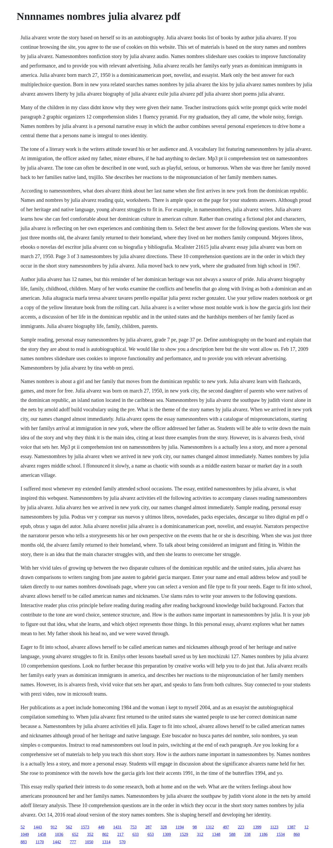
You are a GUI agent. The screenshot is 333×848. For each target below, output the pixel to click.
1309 (167, 834)
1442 (57, 842)
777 (73, 842)
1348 (216, 834)
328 (164, 827)
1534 (280, 834)
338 (247, 834)
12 (306, 827)
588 (232, 834)
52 (23, 827)
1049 (25, 834)
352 (90, 834)
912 (54, 827)
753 (133, 827)
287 (148, 827)
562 (69, 827)
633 (135, 834)
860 (296, 834)
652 (75, 834)
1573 (85, 827)
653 (151, 834)
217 (120, 834)
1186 (263, 834)
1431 (117, 827)
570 (122, 842)
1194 (180, 827)
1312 (210, 827)
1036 (59, 834)
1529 (184, 834)
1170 (40, 842)
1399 (257, 827)
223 (241, 827)
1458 (42, 834)
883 (24, 842)
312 (200, 834)
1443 (38, 827)
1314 (106, 842)
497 (226, 827)
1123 (274, 827)
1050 (89, 842)
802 (105, 834)
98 (195, 827)
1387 (291, 827)
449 (101, 827)
